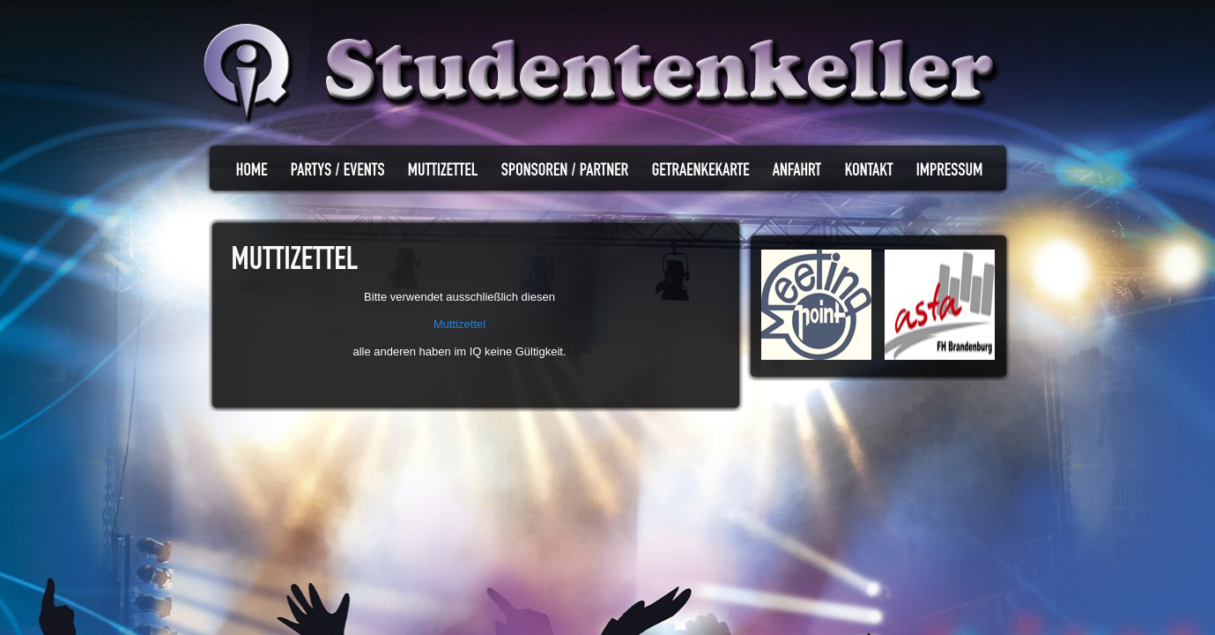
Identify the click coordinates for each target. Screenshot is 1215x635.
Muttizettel (459, 324)
